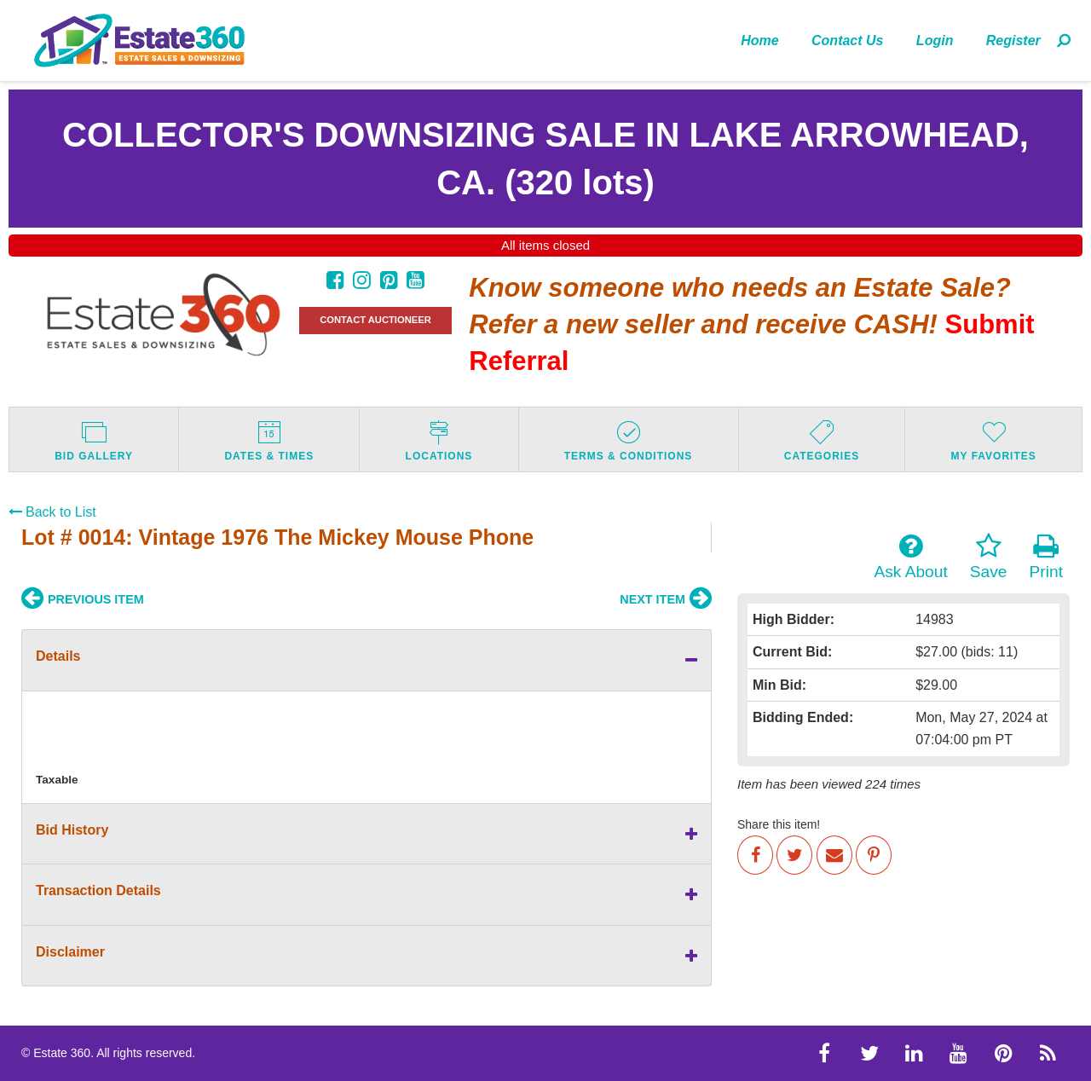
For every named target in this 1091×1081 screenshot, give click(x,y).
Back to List (52, 512)
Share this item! (778, 824)
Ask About (910, 557)
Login (935, 40)
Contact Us (847, 40)
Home (759, 40)
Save (988, 557)
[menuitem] (759, 40)
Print (1046, 557)
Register (1013, 40)
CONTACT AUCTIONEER (375, 320)
